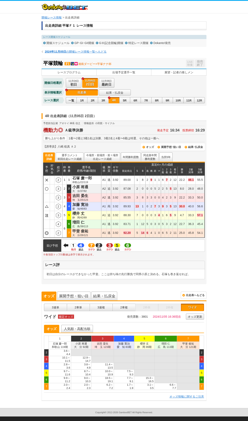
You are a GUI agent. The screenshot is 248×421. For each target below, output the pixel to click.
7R (146, 100)
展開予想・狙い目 (74, 296)
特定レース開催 (138, 43)
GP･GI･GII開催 (84, 43)
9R (167, 100)
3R (103, 100)
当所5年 (166, 157)
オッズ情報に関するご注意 (186, 396)
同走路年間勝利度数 (150, 157)
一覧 (71, 100)
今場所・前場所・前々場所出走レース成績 (102, 157)
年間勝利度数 (131, 157)
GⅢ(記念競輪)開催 (111, 43)
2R (93, 100)
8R (157, 100)
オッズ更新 (195, 316)
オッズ (150, 147)
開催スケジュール (58, 43)
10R (178, 100)
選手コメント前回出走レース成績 (70, 157)
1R (82, 100)
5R (125, 100)
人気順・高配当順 (77, 329)
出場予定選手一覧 (123, 72)
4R (114, 100)
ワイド (192, 307)
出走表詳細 (49, 157)
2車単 (78, 307)
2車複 (124, 307)
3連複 (101, 307)
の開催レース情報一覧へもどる (76, 51)
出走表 (82, 92)
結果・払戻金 (114, 92)
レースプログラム (69, 72)
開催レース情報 (52, 17)
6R (135, 100)
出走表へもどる (195, 295)
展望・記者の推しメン (179, 72)
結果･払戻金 (195, 147)
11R (189, 100)
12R (199, 100)
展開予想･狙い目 (171, 147)
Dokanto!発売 (162, 43)
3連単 (55, 307)
